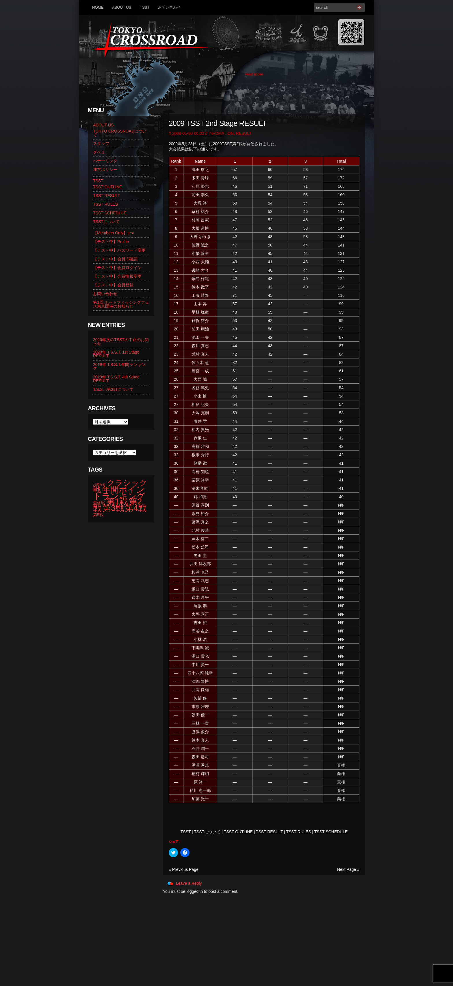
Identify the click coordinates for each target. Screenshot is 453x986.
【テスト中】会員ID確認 (115, 259)
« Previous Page (183, 869)
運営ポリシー (105, 169)
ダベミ (99, 152)
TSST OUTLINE (238, 831)
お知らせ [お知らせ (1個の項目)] (99, 484)
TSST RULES (298, 831)
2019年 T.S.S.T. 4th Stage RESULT (116, 379)
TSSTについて (207, 831)
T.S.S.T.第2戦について (113, 389)
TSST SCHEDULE (331, 831)
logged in (194, 891)
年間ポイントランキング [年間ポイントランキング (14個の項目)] (119, 493)
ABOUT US (121, 7)
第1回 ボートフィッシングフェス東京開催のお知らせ (121, 304)
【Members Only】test (113, 233)
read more (254, 74)
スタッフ (101, 143)
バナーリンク (105, 161)
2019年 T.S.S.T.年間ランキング (119, 366)
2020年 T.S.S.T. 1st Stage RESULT (116, 354)
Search (359, 7)
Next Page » (348, 869)
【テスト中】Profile (111, 241)
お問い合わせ (169, 7)
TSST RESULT (269, 831)
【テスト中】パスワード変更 (119, 250)
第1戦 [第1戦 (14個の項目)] (117, 501)
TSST (144, 7)
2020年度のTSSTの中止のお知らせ (121, 341)
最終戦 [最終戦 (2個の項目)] (99, 503)
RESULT (243, 133)
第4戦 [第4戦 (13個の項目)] (135, 508)
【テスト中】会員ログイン (117, 267)
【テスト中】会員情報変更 (117, 276)
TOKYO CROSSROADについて (119, 133)
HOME (97, 7)
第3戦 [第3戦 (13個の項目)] (113, 508)
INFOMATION (221, 133)
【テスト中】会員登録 (113, 285)
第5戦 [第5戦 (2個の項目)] (98, 514)
